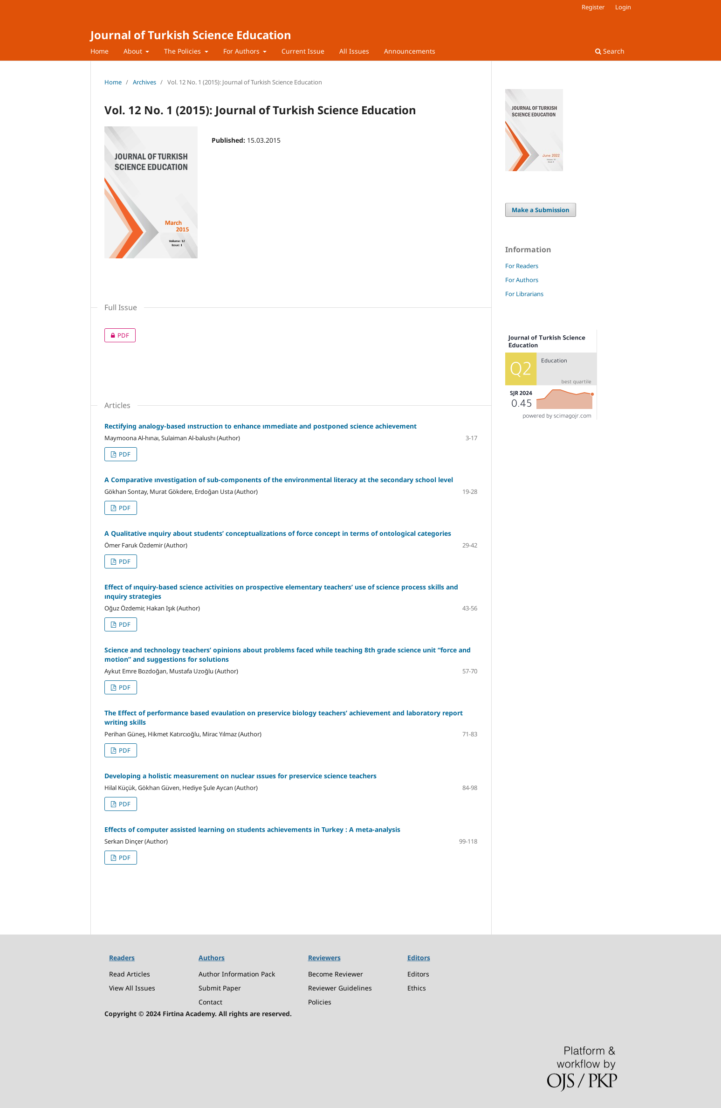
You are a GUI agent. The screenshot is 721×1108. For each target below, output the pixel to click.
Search (610, 51)
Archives (144, 82)
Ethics (416, 987)
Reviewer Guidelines (340, 987)
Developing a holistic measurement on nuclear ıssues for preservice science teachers (240, 775)
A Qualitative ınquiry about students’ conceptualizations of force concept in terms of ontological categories (277, 533)
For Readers (521, 266)
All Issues (354, 51)
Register (593, 7)
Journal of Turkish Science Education (190, 34)
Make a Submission (541, 210)
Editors (418, 974)
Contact (210, 1001)
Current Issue (303, 51)
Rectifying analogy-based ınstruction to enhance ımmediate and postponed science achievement (260, 426)
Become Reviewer (335, 974)
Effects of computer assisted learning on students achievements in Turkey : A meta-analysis (252, 829)
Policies (319, 1001)
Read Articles (129, 974)
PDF (116, 335)
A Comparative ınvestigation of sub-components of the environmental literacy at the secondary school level (278, 479)
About (134, 51)
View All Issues (132, 987)
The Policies (183, 51)
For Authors (242, 51)
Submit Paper (220, 987)
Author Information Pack (237, 974)
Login (623, 7)
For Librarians (524, 294)
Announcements (409, 51)
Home (99, 51)
